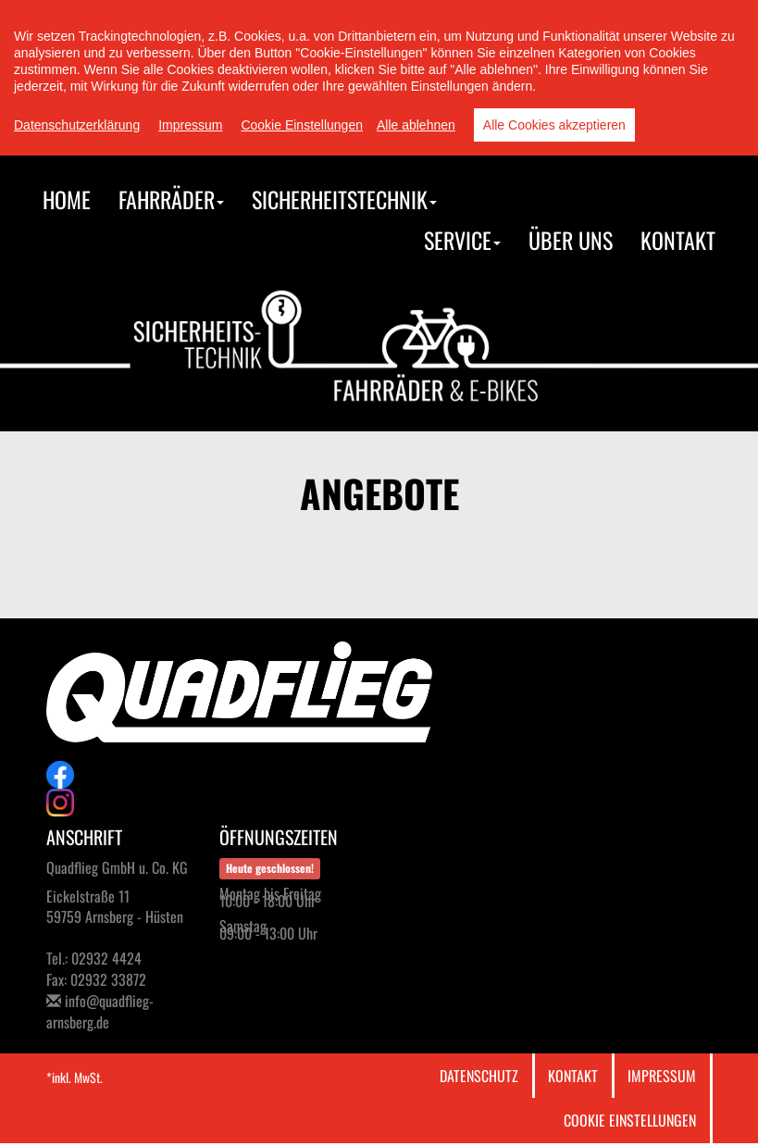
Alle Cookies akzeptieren (554, 125)
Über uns (570, 239)
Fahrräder (171, 199)
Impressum (662, 1076)
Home (67, 199)
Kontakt (677, 239)
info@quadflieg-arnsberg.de (100, 1011)
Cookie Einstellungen (630, 1120)
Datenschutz (479, 1076)
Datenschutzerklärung (77, 125)
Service (462, 239)
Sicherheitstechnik (344, 199)
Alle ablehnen (416, 125)
